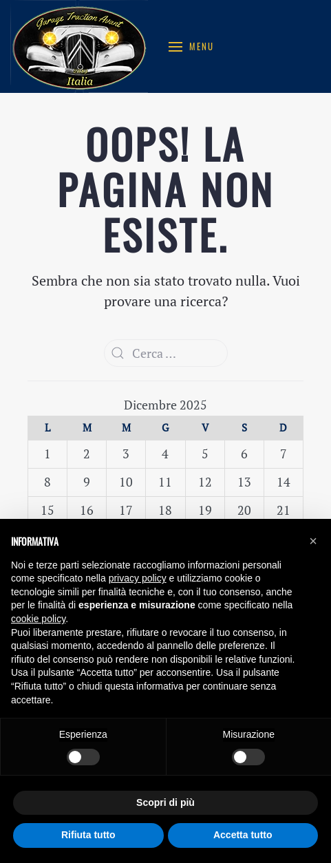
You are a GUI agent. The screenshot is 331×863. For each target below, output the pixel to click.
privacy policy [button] (138, 578)
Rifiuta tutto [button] (88, 834)
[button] (313, 541)
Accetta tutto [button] (243, 834)
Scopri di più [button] (165, 802)
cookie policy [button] (38, 618)
